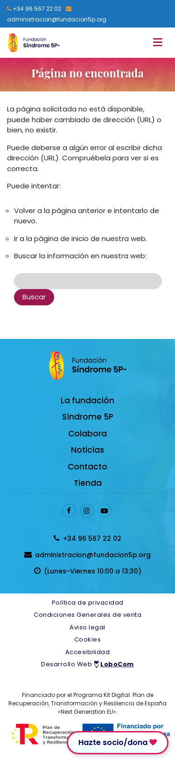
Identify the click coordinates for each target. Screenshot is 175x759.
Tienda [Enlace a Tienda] (88, 483)
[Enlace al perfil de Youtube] (105, 511)
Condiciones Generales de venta (87, 614)
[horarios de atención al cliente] (87, 571)
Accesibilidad (87, 652)
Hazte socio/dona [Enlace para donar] (117, 742)
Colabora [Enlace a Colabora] (87, 433)
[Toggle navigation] (160, 43)
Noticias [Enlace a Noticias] (87, 449)
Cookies (87, 639)
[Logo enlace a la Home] (34, 43)
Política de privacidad (88, 602)
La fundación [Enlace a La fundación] (87, 400)
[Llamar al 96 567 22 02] (34, 8)
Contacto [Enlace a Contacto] (87, 466)
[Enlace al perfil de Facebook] (69, 511)
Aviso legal (87, 627)
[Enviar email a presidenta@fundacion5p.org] (57, 14)
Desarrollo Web (87, 664)
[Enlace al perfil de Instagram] (87, 511)
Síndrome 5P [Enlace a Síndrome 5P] (87, 416)
